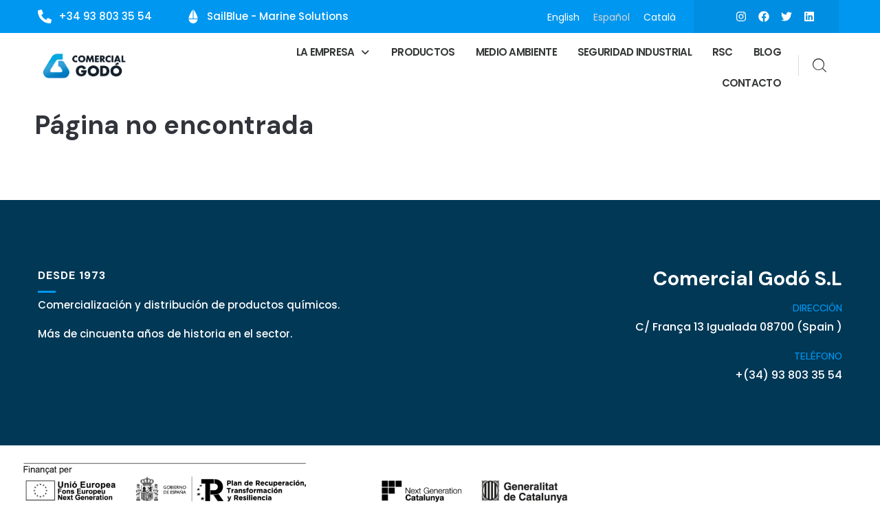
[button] (333, 51)
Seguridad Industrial (635, 52)
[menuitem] (563, 17)
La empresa (333, 52)
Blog (767, 52)
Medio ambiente (516, 52)
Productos (423, 52)
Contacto (751, 83)
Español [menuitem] (611, 16)
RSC (722, 52)
